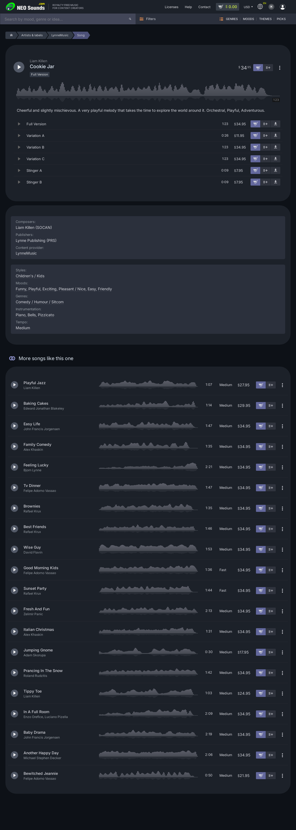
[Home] (10, 35)
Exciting (49, 288)
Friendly (105, 288)
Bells (32, 314)
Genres (232, 19)
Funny (21, 288)
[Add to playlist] (265, 124)
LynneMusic (26, 253)
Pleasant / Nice (72, 288)
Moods (248, 19)
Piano (20, 314)
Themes (265, 19)
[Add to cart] (255, 124)
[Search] (130, 19)
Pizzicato (46, 314)
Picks (281, 19)
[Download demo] (275, 124)
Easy (92, 288)
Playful (34, 288)
